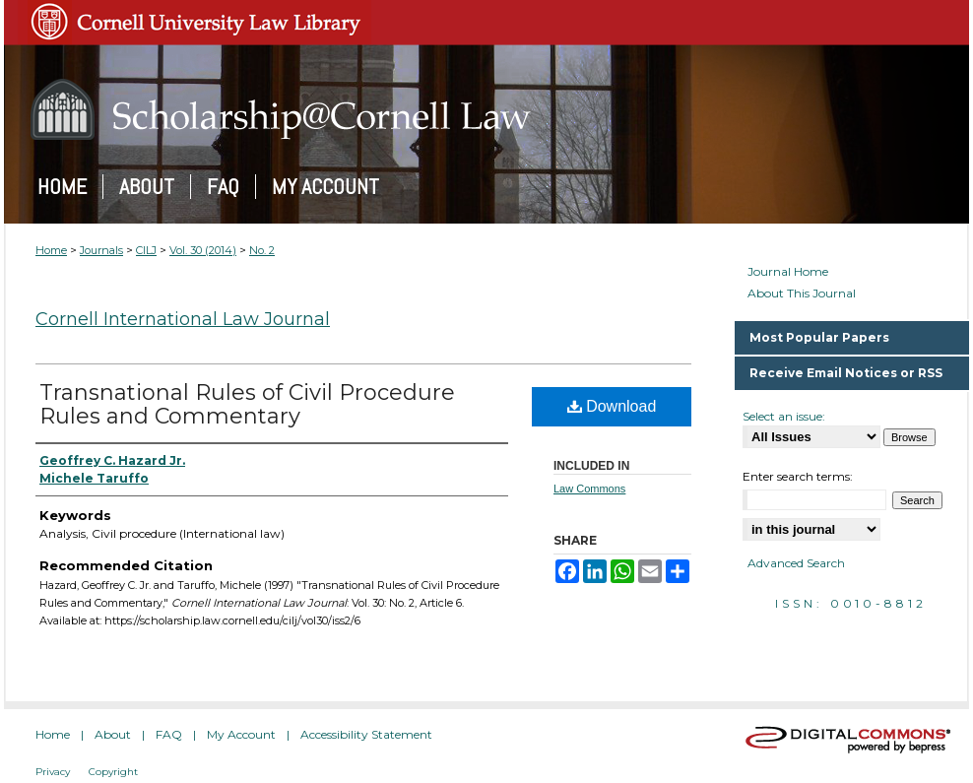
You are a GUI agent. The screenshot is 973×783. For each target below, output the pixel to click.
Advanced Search (796, 562)
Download (612, 406)
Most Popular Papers (819, 337)
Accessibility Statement (366, 734)
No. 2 (262, 250)
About (113, 734)
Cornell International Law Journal (182, 319)
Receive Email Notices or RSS (845, 372)
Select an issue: (784, 416)
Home (51, 250)
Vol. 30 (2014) (202, 250)
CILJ (146, 250)
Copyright (113, 771)
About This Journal (801, 293)
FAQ (169, 734)
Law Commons (589, 488)
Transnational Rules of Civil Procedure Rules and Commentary (247, 404)
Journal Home (787, 272)
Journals (101, 250)
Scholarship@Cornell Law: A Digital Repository (486, 109)
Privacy (52, 771)
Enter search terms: (798, 476)
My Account (241, 734)
